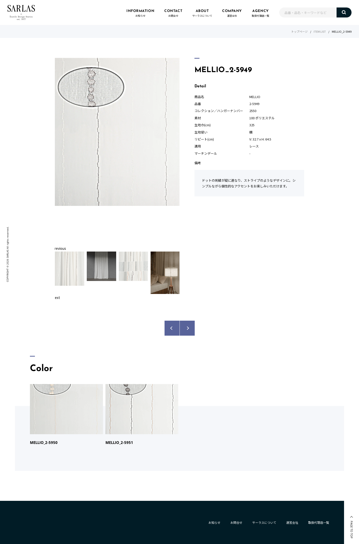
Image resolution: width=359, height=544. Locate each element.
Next (56, 297)
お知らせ (214, 522)
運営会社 (292, 522)
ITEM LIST (320, 31)
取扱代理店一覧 (318, 522)
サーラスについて (264, 522)
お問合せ (236, 522)
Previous (59, 248)
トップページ (299, 31)
